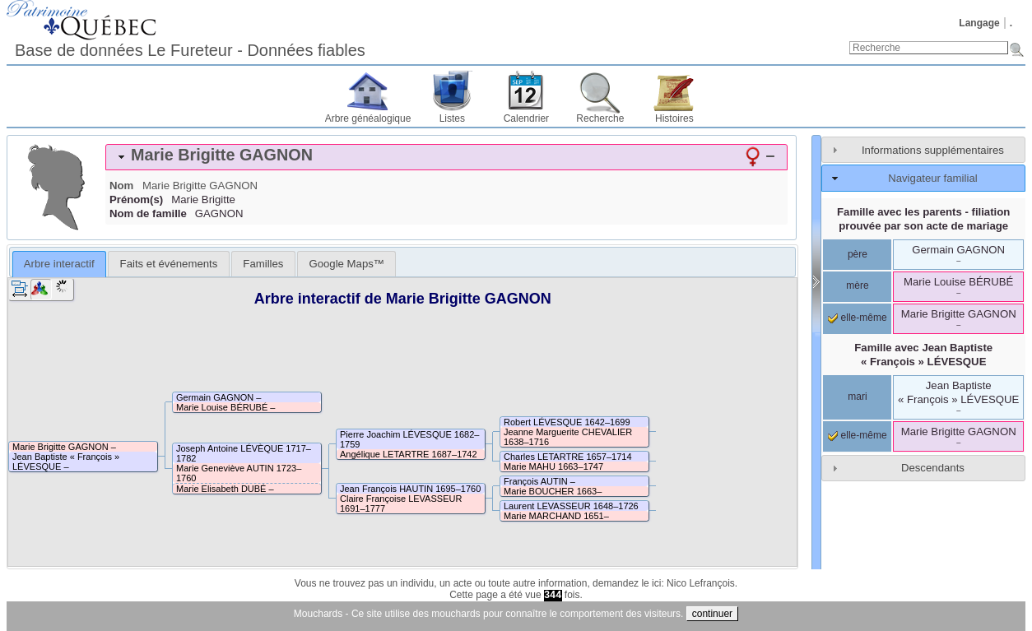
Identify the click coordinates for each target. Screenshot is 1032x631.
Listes (452, 118)
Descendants (933, 468)
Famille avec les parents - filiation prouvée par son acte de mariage (923, 219)
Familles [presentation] (263, 264)
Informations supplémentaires (933, 150)
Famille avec (923, 354)
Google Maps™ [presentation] (346, 264)
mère (857, 285)
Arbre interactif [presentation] (59, 264)
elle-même (857, 317)
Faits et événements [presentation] (169, 264)
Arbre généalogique (368, 118)
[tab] (446, 157)
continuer (712, 613)
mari (857, 396)
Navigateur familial (932, 178)
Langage (979, 23)
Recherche (600, 118)
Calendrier (526, 118)
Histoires (674, 118)
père (857, 254)
